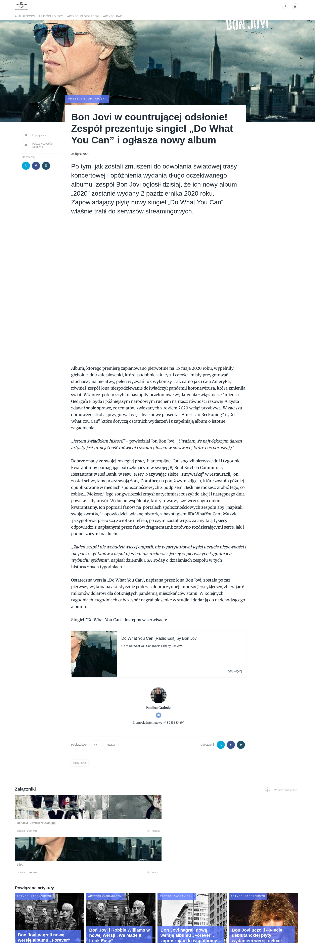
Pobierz (75, 830)
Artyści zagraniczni (83, 16)
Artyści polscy (51, 16)
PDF (95, 744)
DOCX (111, 744)
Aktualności (25, 16)
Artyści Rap (112, 16)
